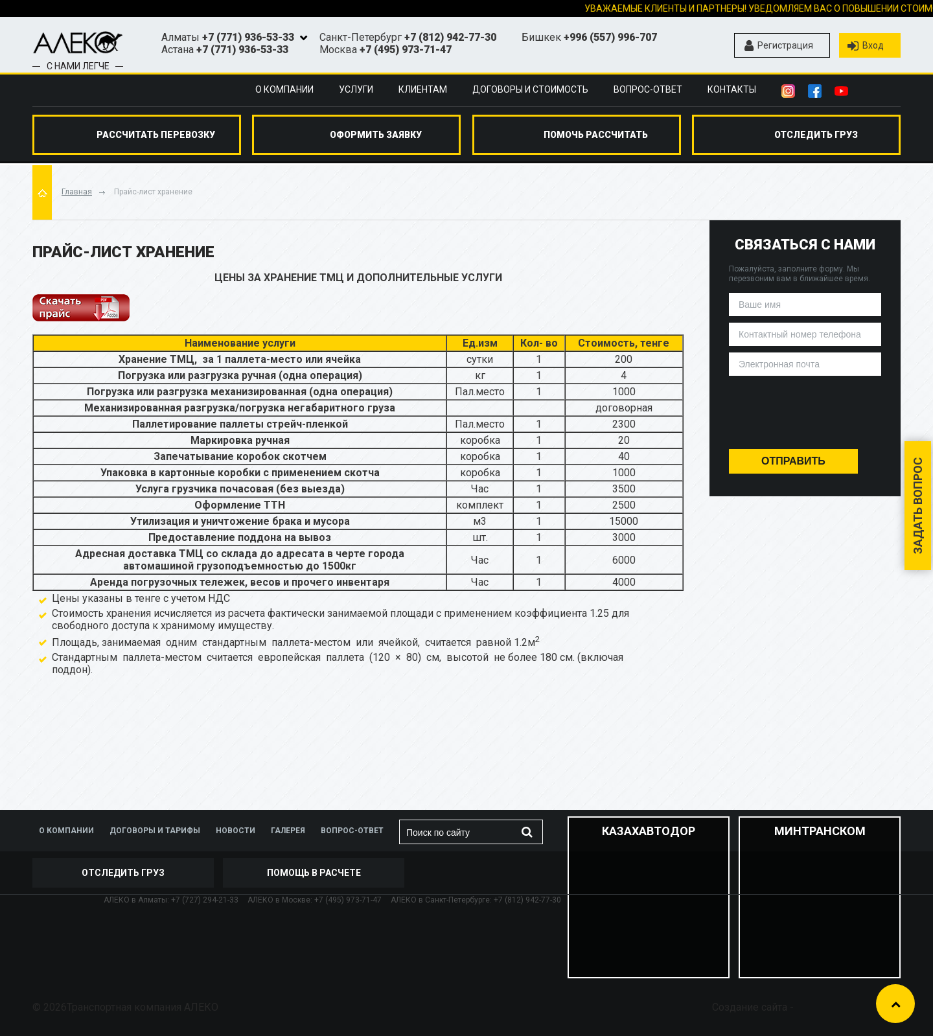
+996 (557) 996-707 (610, 37)
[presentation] (805, 408)
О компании (284, 89)
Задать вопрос (918, 505)
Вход (865, 46)
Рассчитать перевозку (156, 135)
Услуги (356, 89)
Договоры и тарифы (154, 830)
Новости (235, 830)
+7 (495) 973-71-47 (406, 49)
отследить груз (816, 135)
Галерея (288, 830)
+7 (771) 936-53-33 (248, 37)
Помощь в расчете (314, 873)
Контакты (732, 89)
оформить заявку (376, 135)
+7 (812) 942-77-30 (450, 37)
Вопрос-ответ (648, 89)
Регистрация (778, 46)
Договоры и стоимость (530, 89)
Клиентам (422, 89)
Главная (77, 191)
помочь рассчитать (596, 135)
